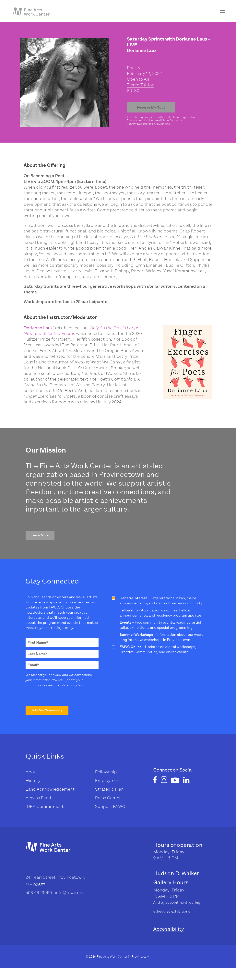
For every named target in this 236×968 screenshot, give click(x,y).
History (33, 780)
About (32, 771)
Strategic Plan (109, 789)
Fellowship (106, 771)
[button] (40, 535)
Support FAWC (110, 806)
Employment (108, 780)
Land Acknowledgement (50, 789)
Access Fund (38, 797)
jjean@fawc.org (137, 123)
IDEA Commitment (45, 806)
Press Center (108, 797)
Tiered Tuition (140, 85)
